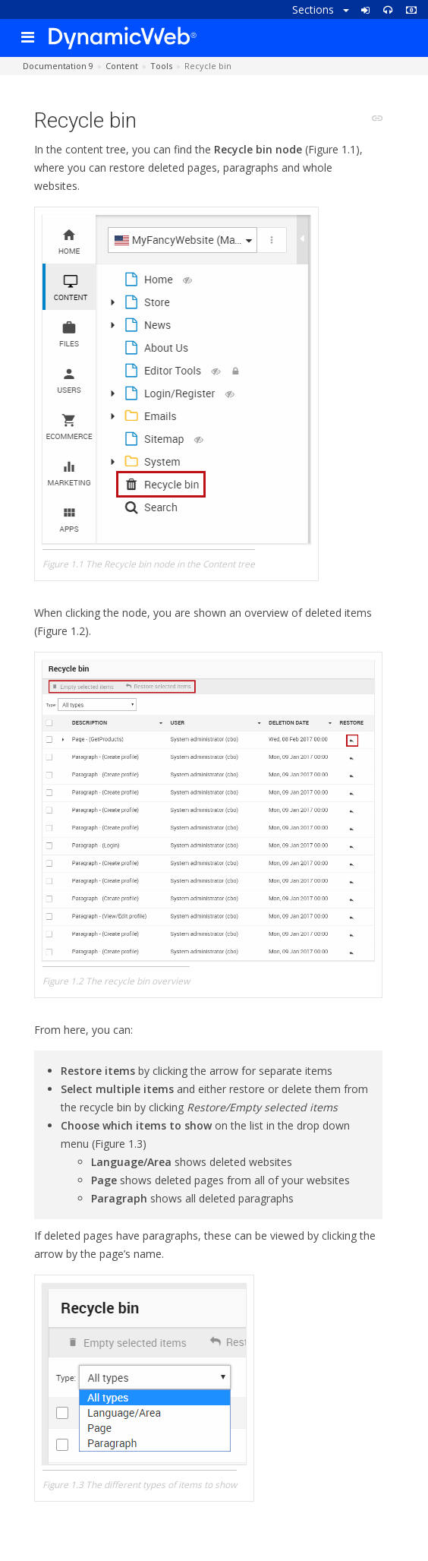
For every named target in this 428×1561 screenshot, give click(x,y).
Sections (320, 9)
